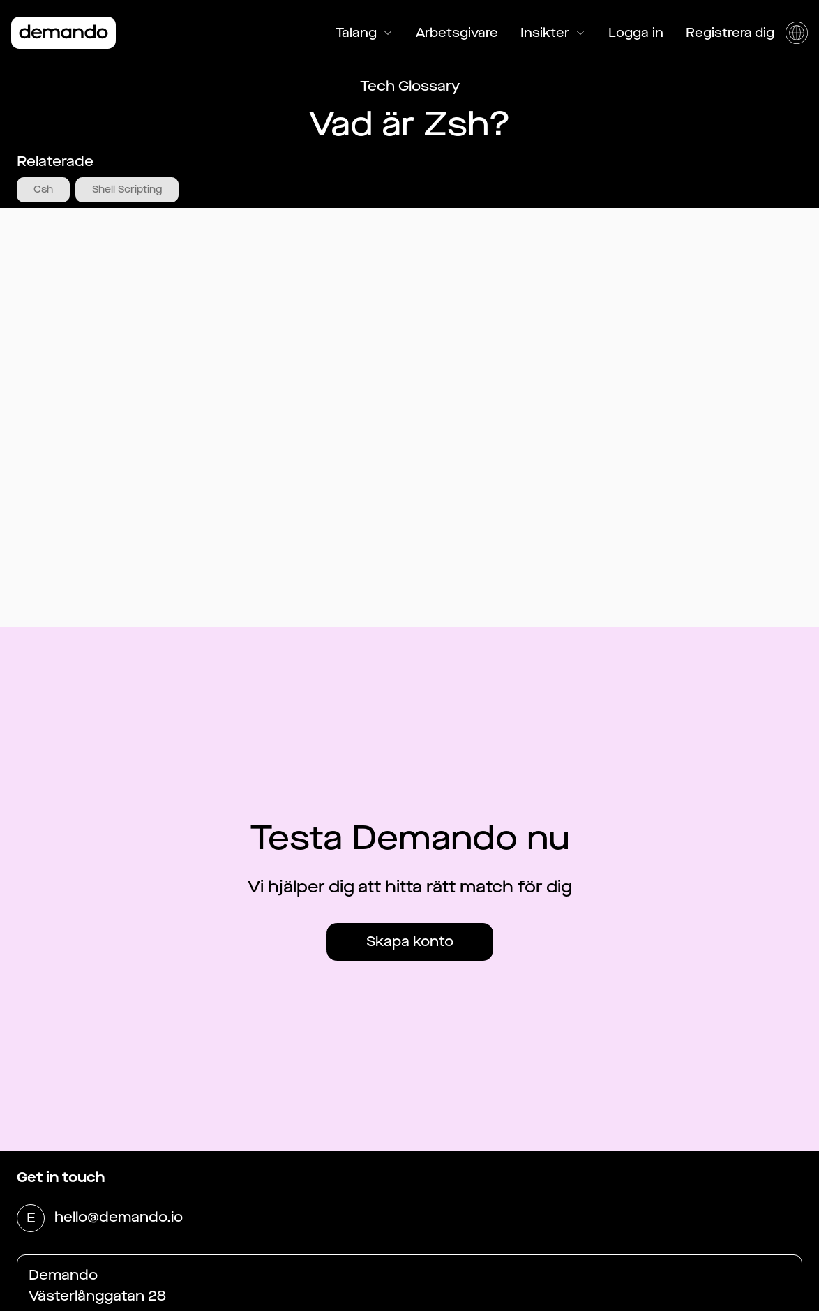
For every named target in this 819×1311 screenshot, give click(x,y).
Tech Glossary (410, 86)
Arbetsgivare (457, 32)
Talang (364, 32)
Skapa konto (409, 941)
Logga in (635, 32)
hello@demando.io (118, 1218)
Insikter (553, 32)
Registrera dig (730, 32)
